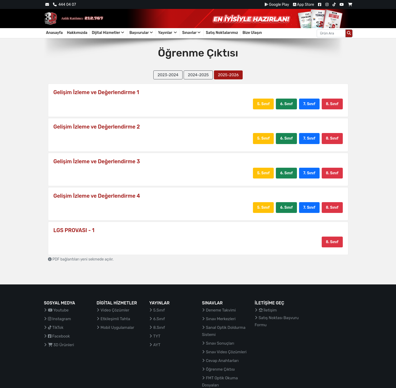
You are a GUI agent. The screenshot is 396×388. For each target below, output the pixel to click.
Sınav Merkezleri (221, 318)
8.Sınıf (159, 327)
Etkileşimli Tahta (115, 318)
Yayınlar (168, 32)
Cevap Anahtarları (222, 360)
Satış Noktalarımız (222, 32)
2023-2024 (168, 75)
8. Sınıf (332, 104)
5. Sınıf (263, 104)
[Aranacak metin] (331, 33)
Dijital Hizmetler (108, 32)
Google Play (277, 4)
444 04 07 (64, 4)
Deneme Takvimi (221, 310)
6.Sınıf (159, 318)
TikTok (55, 327)
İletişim (268, 310)
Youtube (58, 310)
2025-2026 (228, 75)
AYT (156, 345)
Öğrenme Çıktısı (220, 369)
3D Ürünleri (61, 345)
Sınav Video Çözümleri (226, 352)
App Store (303, 4)
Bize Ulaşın (252, 32)
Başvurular (141, 32)
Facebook (59, 336)
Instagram (59, 318)
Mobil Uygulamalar (117, 327)
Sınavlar (191, 32)
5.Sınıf (159, 310)
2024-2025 (198, 75)
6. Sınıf (286, 104)
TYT (156, 336)
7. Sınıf (309, 104)
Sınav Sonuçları (220, 343)
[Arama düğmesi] (349, 33)
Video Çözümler (115, 310)
